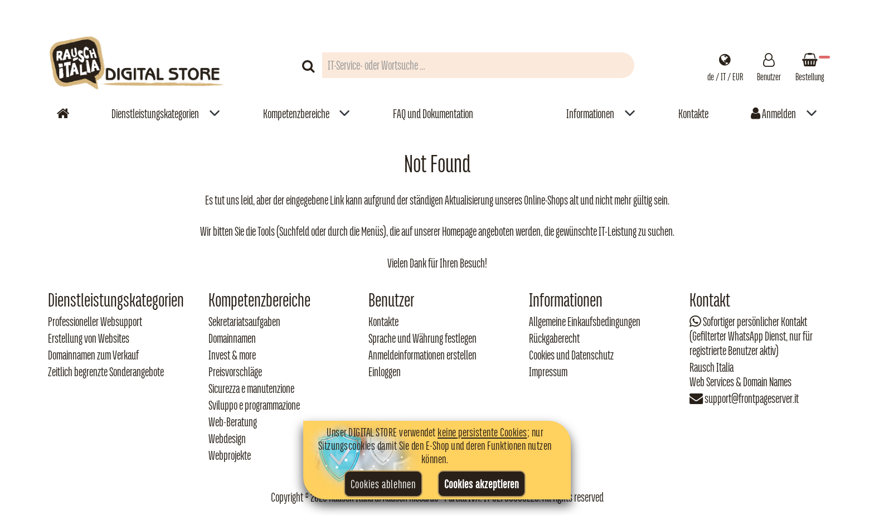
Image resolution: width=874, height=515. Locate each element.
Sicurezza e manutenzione (251, 388)
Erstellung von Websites (88, 338)
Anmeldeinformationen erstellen (422, 355)
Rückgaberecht (554, 338)
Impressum (548, 372)
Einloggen (384, 372)
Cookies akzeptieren (481, 483)
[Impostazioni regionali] (725, 65)
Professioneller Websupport (95, 321)
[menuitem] (165, 113)
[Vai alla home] (63, 113)
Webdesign (227, 438)
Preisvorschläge (235, 372)
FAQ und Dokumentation (433, 113)
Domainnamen (232, 338)
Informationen (590, 113)
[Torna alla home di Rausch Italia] (138, 65)
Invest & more (232, 355)
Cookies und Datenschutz (571, 355)
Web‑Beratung (232, 422)
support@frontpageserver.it (752, 398)
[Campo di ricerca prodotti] (478, 65)
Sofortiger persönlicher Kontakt (755, 321)
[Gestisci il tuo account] (769, 65)
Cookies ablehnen (383, 483)
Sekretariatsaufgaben (244, 321)
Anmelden (773, 113)
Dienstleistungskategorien (155, 113)
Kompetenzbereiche (296, 113)
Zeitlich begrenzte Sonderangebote (106, 372)
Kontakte (693, 113)
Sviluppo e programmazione (254, 405)
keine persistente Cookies (482, 432)
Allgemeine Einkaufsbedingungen (584, 321)
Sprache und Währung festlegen (422, 338)
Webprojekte (229, 455)
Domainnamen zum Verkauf (93, 355)
